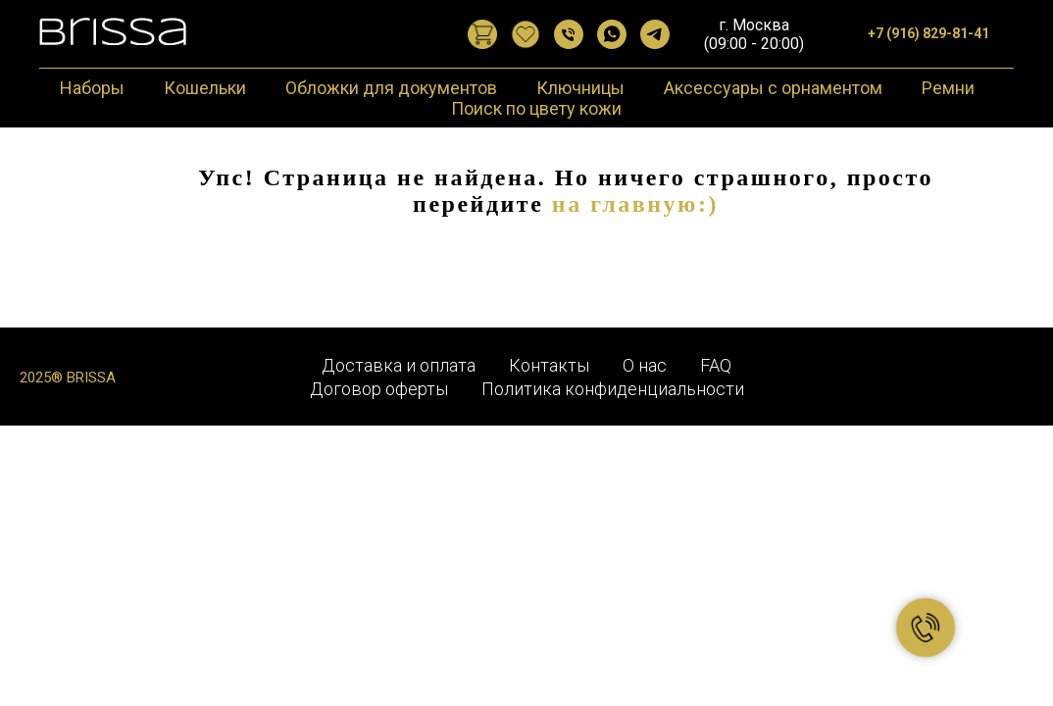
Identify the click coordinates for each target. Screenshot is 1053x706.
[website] (482, 34)
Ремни (948, 87)
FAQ (715, 365)
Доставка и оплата (399, 365)
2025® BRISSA (68, 377)
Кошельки (205, 87)
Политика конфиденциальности (612, 388)
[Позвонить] (568, 34)
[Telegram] (655, 34)
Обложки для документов (391, 87)
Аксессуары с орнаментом (773, 87)
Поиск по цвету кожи (536, 108)
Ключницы (580, 87)
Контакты (549, 365)
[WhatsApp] (612, 34)
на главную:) (635, 204)
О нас (645, 365)
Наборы (92, 87)
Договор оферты (379, 388)
